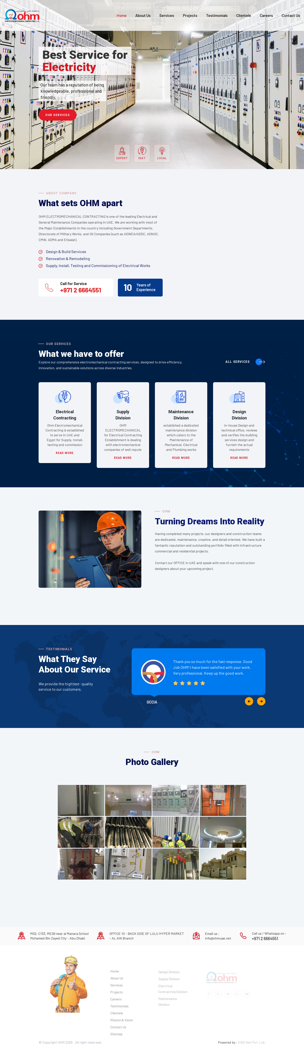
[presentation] (249, 701)
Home (122, 15)
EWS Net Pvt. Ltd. (251, 1042)
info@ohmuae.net (218, 938)
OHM (62, 1042)
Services (166, 15)
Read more (65, 453)
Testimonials (217, 15)
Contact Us (291, 15)
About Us (143, 15)
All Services (245, 362)
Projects (190, 15)
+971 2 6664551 (80, 290)
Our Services (57, 115)
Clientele (243, 15)
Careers (266, 15)
